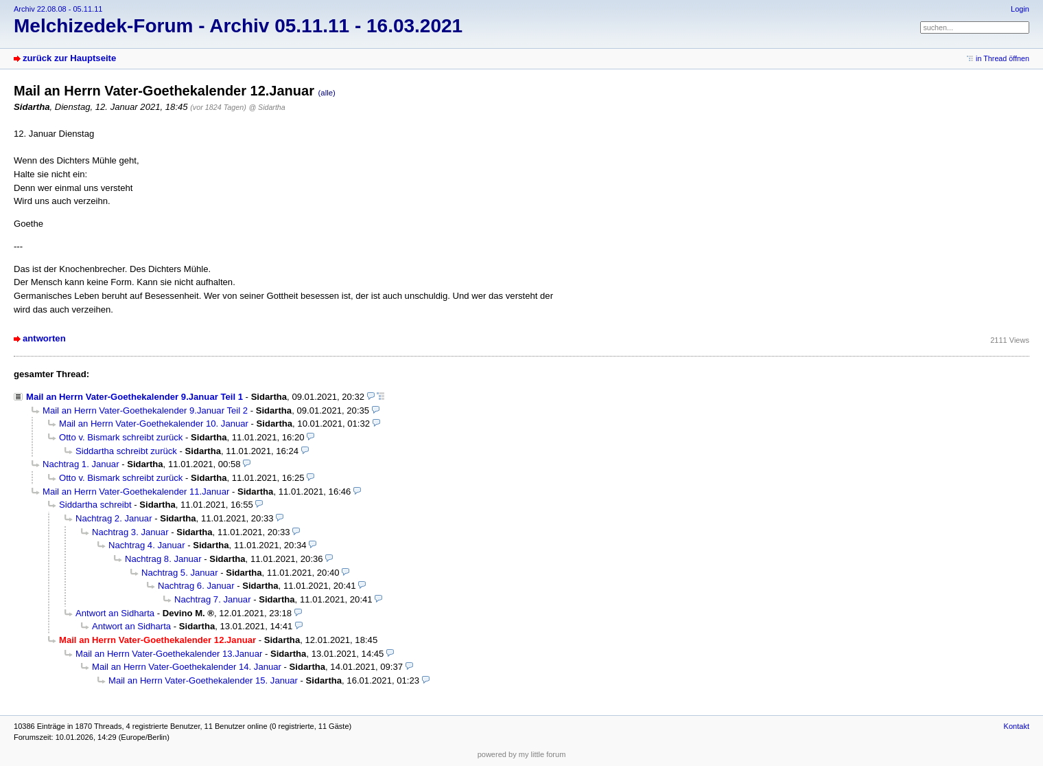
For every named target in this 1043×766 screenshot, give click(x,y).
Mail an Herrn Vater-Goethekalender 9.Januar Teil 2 (145, 410)
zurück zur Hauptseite (69, 58)
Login (1020, 9)
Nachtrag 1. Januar (81, 464)
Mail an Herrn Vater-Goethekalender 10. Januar (153, 423)
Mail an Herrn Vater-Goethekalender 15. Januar (203, 680)
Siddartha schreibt (95, 504)
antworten (44, 338)
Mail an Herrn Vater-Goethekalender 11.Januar (136, 491)
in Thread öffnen (1002, 58)
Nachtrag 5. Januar (179, 572)
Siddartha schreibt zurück (126, 451)
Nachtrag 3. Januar (130, 532)
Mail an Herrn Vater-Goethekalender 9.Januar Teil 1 (134, 397)
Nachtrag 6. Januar (196, 586)
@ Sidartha (266, 107)
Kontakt (1016, 726)
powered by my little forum (522, 754)
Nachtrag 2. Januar (113, 518)
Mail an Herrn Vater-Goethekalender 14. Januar (186, 667)
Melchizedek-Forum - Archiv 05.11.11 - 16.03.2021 (238, 25)
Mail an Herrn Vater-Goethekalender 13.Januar (168, 654)
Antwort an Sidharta (114, 613)
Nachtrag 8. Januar (163, 559)
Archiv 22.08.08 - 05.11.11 (58, 9)
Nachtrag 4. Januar (146, 545)
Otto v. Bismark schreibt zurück (121, 437)
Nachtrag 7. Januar (212, 599)
